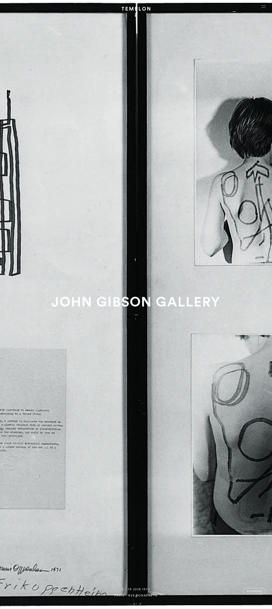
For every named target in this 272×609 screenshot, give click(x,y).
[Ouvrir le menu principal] (263, 6)
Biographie (254, 591)
